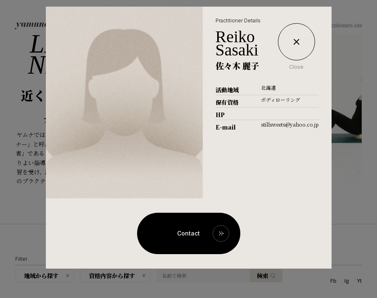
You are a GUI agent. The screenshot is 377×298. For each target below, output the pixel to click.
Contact (188, 233)
